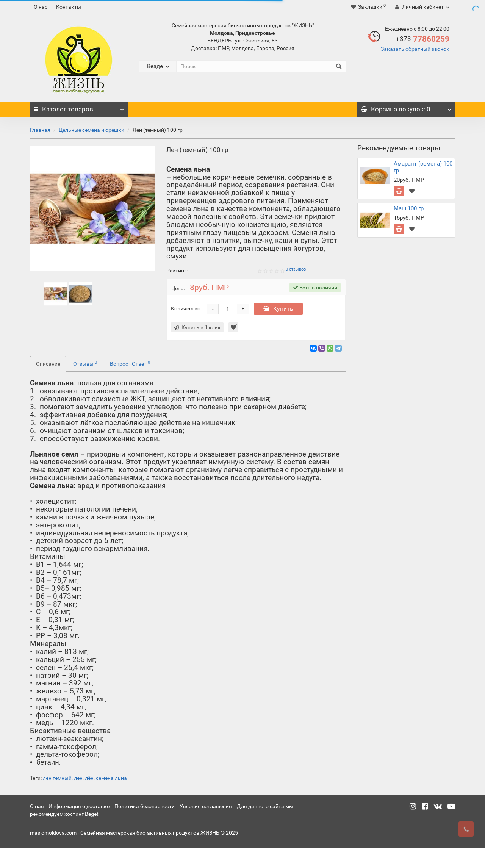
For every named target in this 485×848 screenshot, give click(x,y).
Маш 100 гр (409, 208)
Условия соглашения (206, 806)
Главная (40, 130)
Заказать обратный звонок (415, 49)
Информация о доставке (79, 806)
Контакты (68, 7)
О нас (40, 7)
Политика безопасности (144, 806)
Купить (278, 308)
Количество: (186, 308)
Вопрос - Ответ (130, 363)
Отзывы (85, 363)
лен (78, 778)
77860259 (422, 39)
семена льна (111, 778)
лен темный (57, 778)
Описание (48, 364)
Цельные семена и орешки (91, 130)
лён (89, 778)
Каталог (79, 107)
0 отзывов (296, 269)
